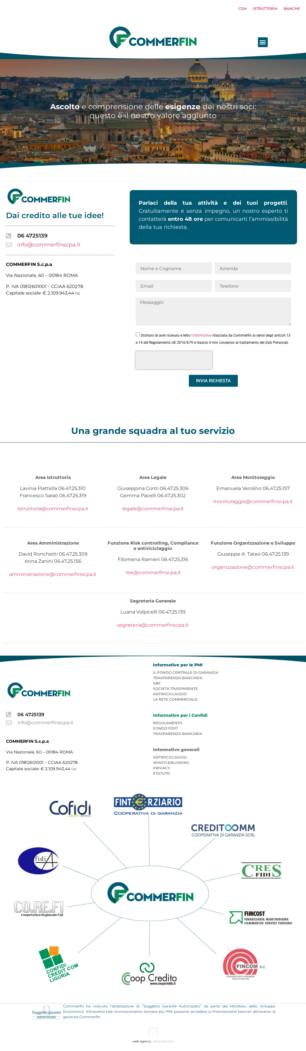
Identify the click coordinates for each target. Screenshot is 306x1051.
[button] (301, 44)
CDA (242, 8)
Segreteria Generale (153, 602)
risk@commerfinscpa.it (153, 574)
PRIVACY (161, 770)
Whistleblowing (171, 764)
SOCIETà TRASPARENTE (175, 690)
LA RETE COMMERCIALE (175, 701)
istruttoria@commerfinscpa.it (53, 510)
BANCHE (292, 8)
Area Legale (152, 479)
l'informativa (201, 337)
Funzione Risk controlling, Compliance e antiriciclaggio (153, 547)
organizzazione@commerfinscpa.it (253, 568)
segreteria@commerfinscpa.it (153, 627)
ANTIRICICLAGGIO (170, 695)
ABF (157, 684)
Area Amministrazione (53, 544)
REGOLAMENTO (167, 724)
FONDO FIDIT (165, 730)
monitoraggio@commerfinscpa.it (253, 503)
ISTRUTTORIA (265, 8)
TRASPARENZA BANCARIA (177, 679)
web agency (141, 1043)
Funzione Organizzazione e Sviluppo (253, 544)
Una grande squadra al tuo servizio (153, 432)
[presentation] (174, 362)
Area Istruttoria (53, 479)
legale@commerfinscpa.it (153, 510)
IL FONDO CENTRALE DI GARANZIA (185, 674)
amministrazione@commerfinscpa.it (53, 576)
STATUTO (161, 775)
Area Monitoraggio (253, 479)
